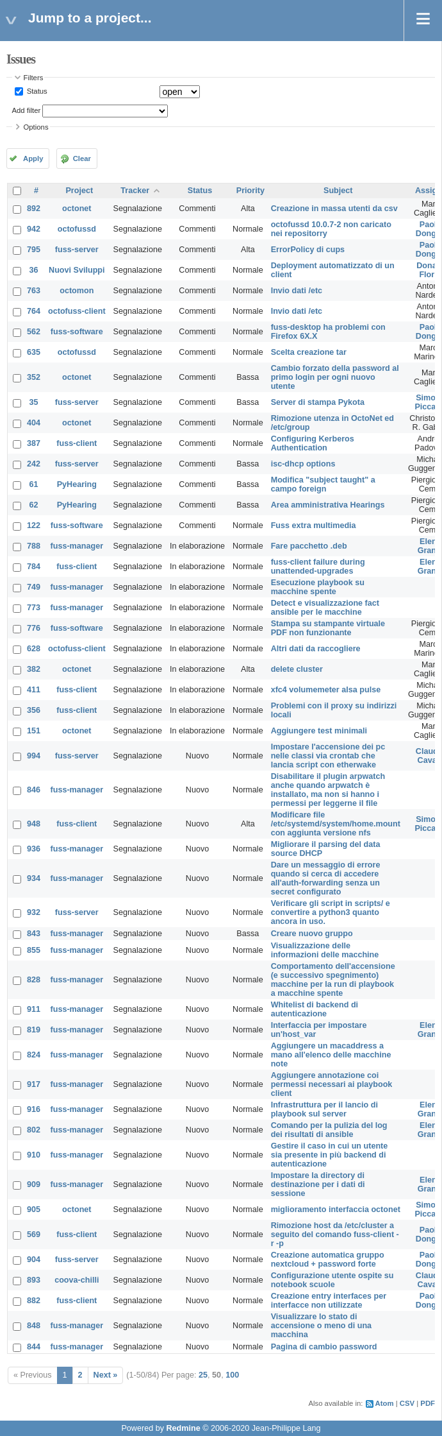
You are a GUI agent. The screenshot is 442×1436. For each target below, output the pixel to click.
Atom (384, 1403)
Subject (338, 190)
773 (33, 607)
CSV (407, 1403)
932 (33, 912)
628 (33, 648)
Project (79, 190)
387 (33, 443)
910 (33, 1154)
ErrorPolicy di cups (308, 249)
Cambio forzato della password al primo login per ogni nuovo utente (335, 377)
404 (33, 422)
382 (33, 669)
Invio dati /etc (296, 290)
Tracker (134, 190)
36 (33, 270)
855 (33, 950)
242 (33, 463)
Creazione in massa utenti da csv (334, 208)
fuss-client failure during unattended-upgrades (318, 567)
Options (36, 127)
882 (33, 1300)
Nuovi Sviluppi (76, 270)
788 (33, 546)
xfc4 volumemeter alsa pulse (326, 689)
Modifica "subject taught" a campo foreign (323, 484)
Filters (34, 77)
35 (33, 402)
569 (33, 1234)
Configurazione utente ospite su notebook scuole (332, 1280)
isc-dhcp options (303, 463)
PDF (427, 1403)
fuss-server (77, 249)
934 (33, 878)
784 (33, 566)
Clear (82, 158)
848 (33, 1325)
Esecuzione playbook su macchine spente (317, 587)
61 (33, 484)
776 (33, 628)
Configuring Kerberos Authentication (312, 443)
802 (33, 1129)
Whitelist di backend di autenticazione (314, 1009)
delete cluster (297, 669)
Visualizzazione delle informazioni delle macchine (325, 950)
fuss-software (77, 331)
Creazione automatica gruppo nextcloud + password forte (327, 1260)
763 (33, 290)
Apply (33, 158)
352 (33, 377)
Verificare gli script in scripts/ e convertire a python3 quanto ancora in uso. (330, 912)
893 (33, 1280)
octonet (76, 208)
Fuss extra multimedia (313, 525)
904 (33, 1259)
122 (33, 525)
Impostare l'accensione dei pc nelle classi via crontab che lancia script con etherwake (328, 755)
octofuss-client (77, 311)
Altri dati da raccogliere (316, 648)
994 (33, 755)
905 (33, 1209)
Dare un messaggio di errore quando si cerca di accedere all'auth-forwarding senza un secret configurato (326, 878)
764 (33, 311)
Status (36, 91)
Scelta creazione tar (309, 352)
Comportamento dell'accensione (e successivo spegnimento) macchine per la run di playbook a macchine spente (333, 980)
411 (33, 689)
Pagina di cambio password (324, 1346)
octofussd (77, 229)
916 (33, 1109)
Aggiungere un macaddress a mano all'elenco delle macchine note (331, 1054)
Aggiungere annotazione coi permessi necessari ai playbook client (332, 1084)
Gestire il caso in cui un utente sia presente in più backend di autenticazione (329, 1154)
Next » (106, 1375)
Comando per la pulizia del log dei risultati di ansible (329, 1130)
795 (33, 249)
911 (33, 1009)
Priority (250, 190)
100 (232, 1375)
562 (33, 331)
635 (33, 352)
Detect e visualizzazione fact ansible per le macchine (325, 608)
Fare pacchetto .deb (309, 546)
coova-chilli (76, 1280)
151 (33, 730)
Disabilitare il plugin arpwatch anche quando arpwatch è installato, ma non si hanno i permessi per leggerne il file (328, 790)
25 (203, 1375)
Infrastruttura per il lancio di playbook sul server (324, 1109)
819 (33, 1029)
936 (33, 848)
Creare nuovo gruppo (312, 933)
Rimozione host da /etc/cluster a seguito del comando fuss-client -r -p (335, 1234)
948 (33, 823)
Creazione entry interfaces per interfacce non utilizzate (329, 1301)
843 (33, 933)
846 (33, 789)
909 (33, 1184)
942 (33, 229)
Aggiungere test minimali (319, 730)
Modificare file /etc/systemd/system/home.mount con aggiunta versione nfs (335, 823)
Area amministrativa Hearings (328, 504)
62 (33, 504)
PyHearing (77, 484)
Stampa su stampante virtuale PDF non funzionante (328, 628)
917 (33, 1084)
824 (33, 1054)
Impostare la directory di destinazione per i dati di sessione (318, 1184)
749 (33, 587)
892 (33, 208)
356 (33, 710)
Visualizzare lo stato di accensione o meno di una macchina (321, 1325)
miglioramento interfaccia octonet (335, 1209)
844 (33, 1346)
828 (33, 979)
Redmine (183, 1428)
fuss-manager (77, 546)
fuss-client (76, 443)
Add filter (26, 110)
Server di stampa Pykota (317, 402)
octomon (77, 290)
